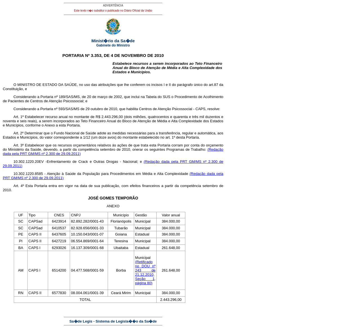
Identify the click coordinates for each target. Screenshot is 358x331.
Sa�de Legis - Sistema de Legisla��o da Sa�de (113, 321)
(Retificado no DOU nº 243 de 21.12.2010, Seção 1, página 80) (145, 272)
